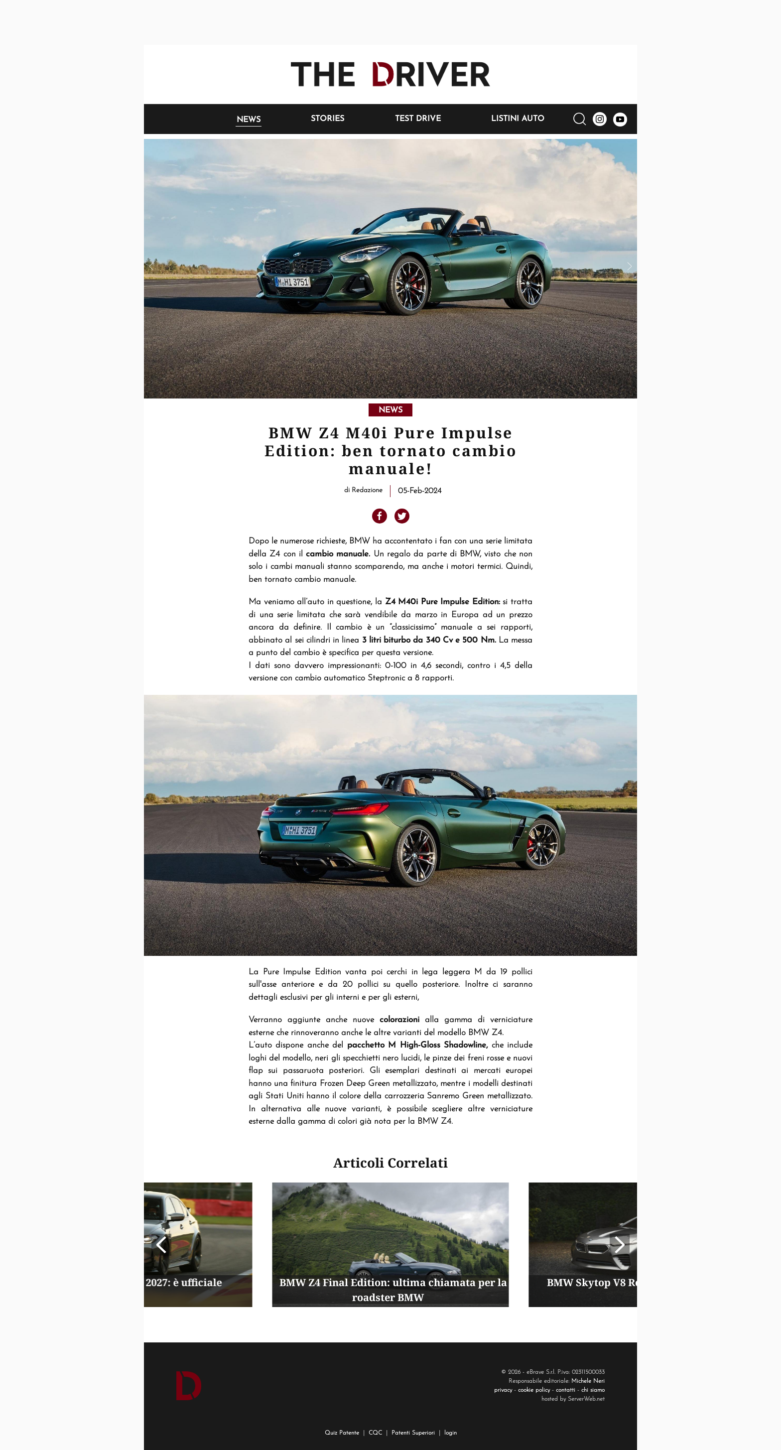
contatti (565, 1390)
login (450, 1433)
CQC (375, 1433)
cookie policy (534, 1390)
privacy (503, 1390)
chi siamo (593, 1390)
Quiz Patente (342, 1433)
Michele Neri (588, 1381)
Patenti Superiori (413, 1433)
